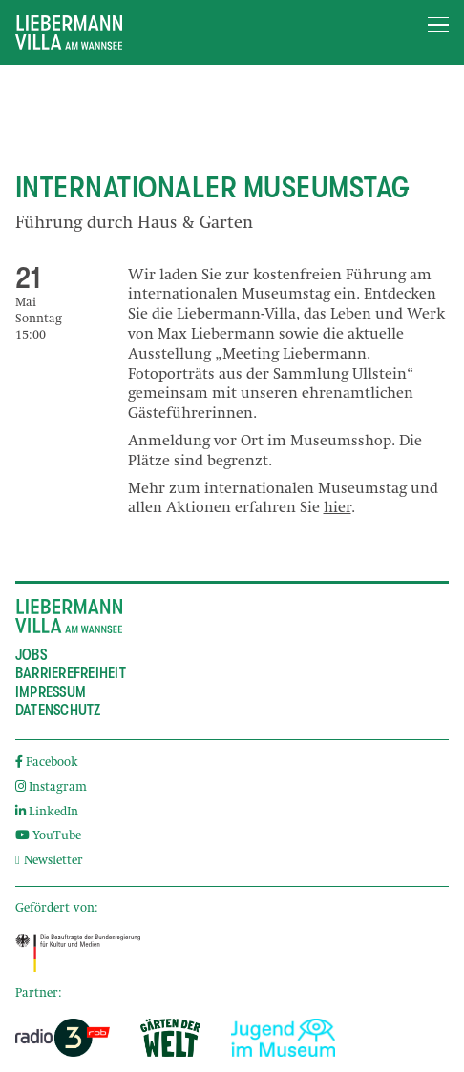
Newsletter (49, 862)
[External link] (77, 953)
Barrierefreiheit (70, 673)
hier (337, 509)
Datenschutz (58, 710)
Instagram (51, 788)
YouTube (48, 837)
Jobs (31, 655)
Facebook (46, 763)
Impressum (50, 692)
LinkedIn (46, 813)
